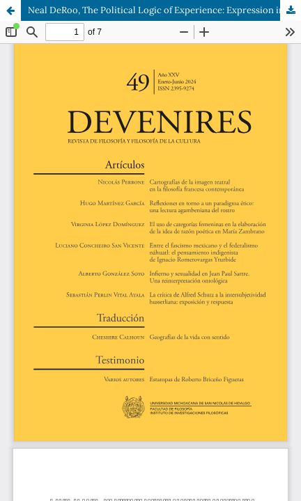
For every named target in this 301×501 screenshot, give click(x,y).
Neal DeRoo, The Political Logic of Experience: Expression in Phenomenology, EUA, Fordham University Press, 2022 (164, 10)
